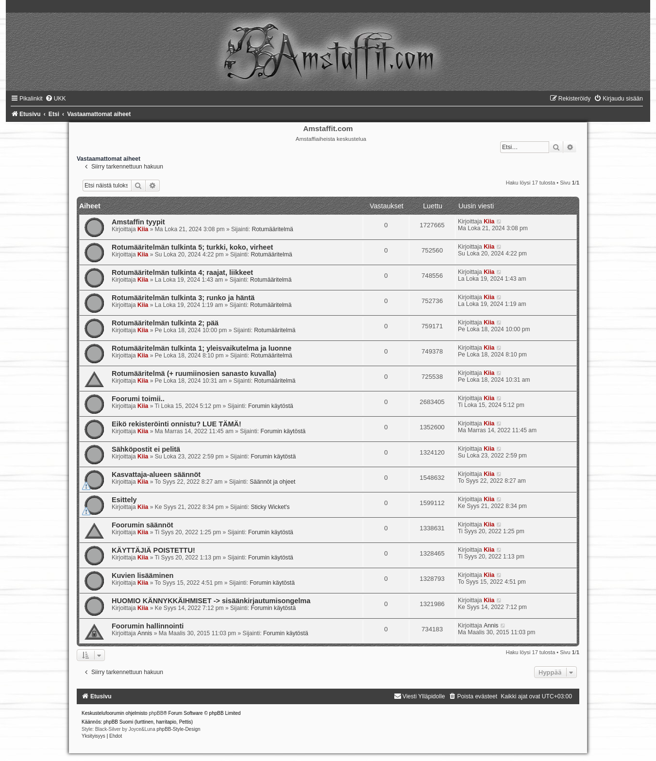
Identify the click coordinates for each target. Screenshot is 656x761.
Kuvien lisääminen (142, 575)
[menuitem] (55, 98)
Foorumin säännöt (142, 525)
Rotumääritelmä (272, 229)
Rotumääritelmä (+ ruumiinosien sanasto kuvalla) (194, 373)
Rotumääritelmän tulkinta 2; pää (165, 323)
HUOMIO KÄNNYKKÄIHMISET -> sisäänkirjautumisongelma (211, 601)
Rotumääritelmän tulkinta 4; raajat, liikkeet (182, 272)
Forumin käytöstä (270, 406)
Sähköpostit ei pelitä (146, 449)
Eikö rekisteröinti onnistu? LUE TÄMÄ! (176, 424)
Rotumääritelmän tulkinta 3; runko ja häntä (183, 298)
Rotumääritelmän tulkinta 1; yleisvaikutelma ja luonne (201, 348)
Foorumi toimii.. (138, 399)
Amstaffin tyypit (138, 222)
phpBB (156, 713)
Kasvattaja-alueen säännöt (156, 474)
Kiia (142, 229)
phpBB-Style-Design (178, 729)
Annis (144, 633)
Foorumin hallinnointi (148, 626)
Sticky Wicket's (270, 507)
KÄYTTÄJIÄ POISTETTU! (153, 550)
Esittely (124, 500)
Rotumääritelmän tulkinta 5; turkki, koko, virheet (192, 247)
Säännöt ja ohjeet (272, 481)
